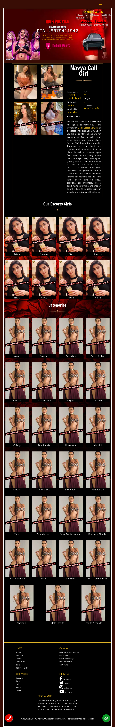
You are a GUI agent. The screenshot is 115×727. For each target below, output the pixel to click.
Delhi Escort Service (88, 127)
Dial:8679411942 (57, 31)
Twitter (66, 683)
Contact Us (20, 662)
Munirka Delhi (91, 108)
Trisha (18, 690)
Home (18, 652)
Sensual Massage (66, 658)
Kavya (18, 681)
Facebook (66, 679)
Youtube (68, 692)
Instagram (67, 688)
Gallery (18, 658)
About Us (19, 655)
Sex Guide (63, 655)
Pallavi (18, 684)
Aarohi (18, 687)
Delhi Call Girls (22, 668)
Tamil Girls (63, 665)
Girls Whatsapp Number (69, 652)
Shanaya (19, 678)
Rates (18, 665)
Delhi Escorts (88, 719)
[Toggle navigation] (100, 4)
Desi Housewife (65, 662)
